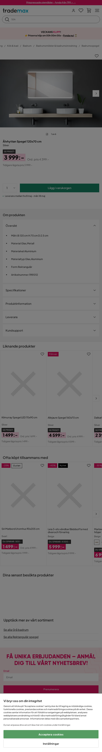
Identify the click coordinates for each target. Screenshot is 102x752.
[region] (51, 723)
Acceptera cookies (51, 734)
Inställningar (51, 743)
